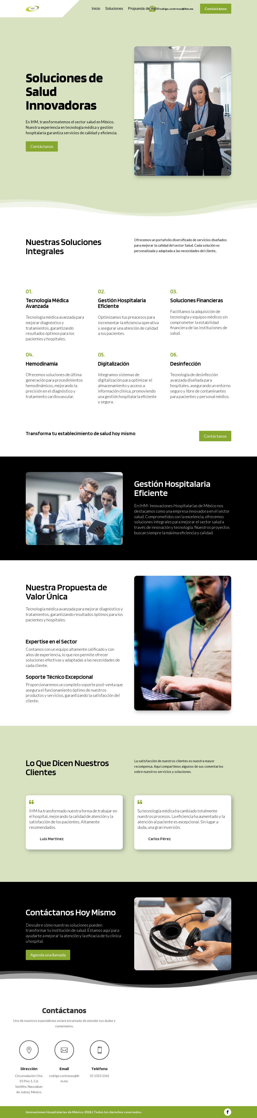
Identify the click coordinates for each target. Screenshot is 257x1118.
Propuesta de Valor (143, 8)
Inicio (96, 8)
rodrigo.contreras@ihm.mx (176, 8)
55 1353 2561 (99, 1076)
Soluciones (114, 8)
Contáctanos (216, 8)
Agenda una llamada (48, 954)
